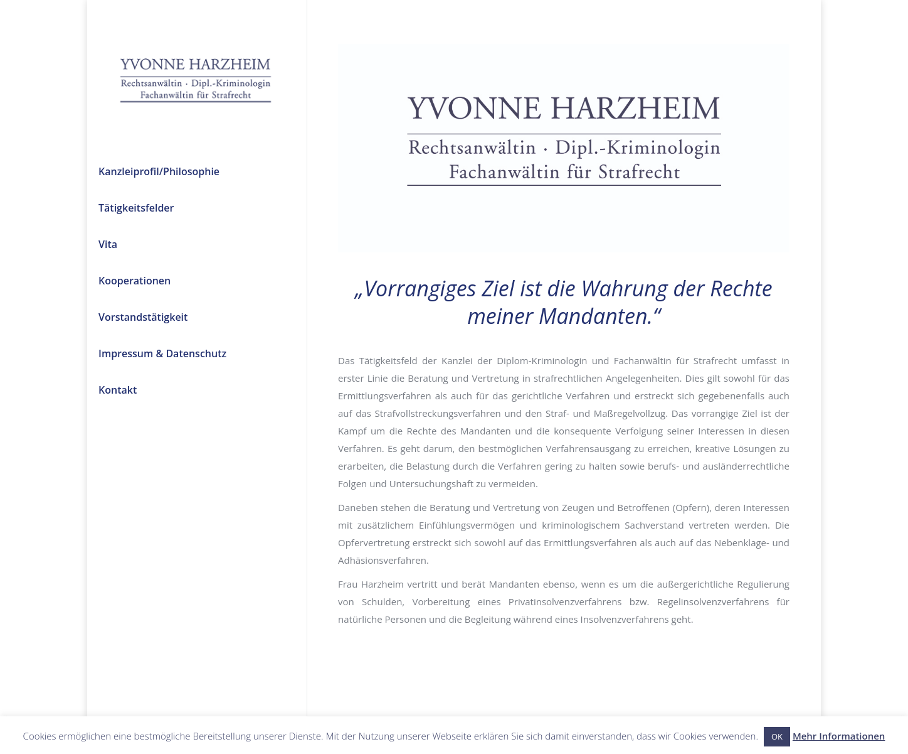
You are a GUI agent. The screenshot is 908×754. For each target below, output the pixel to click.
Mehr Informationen (839, 736)
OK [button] (777, 736)
